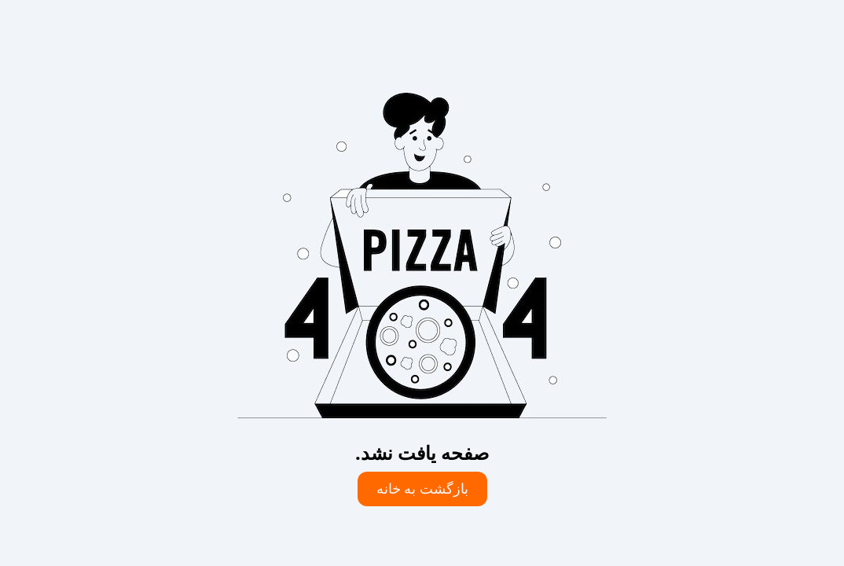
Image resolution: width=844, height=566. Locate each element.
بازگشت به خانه (422, 489)
